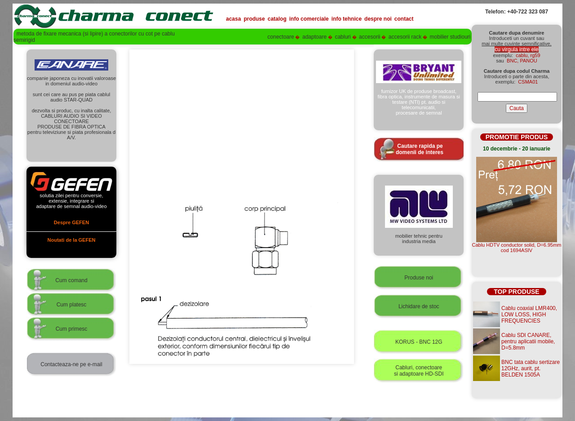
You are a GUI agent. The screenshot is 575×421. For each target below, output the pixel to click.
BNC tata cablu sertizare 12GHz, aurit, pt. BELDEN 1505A (530, 368)
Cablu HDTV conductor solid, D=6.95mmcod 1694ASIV (517, 247)
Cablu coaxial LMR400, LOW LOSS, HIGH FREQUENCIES (529, 314)
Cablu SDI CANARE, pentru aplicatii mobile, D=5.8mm (528, 341)
